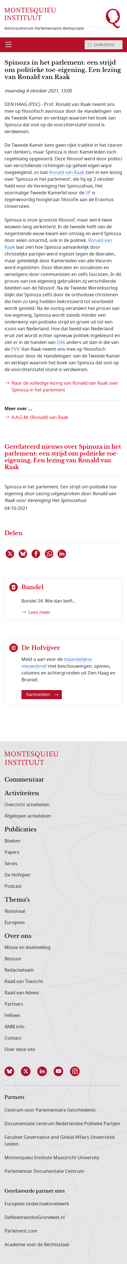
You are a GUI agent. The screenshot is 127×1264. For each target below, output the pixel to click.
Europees (15, 922)
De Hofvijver (18, 875)
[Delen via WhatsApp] (49, 554)
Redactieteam (19, 970)
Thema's (17, 900)
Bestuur (13, 959)
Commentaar (24, 779)
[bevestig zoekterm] (89, 45)
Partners (14, 1004)
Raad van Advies (22, 993)
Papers (12, 852)
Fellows (12, 1015)
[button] (13, 1071)
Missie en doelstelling (28, 947)
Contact (13, 1038)
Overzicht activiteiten (27, 804)
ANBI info (15, 1026)
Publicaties (20, 829)
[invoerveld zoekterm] (103, 44)
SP (88, 193)
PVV (15, 349)
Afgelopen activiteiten (28, 816)
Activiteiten (22, 793)
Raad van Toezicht (24, 981)
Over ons (18, 936)
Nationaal (15, 911)
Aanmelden (42, 694)
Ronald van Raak (66, 172)
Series (11, 863)
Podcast (13, 886)
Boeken (13, 841)
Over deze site (20, 1049)
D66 (61, 342)
